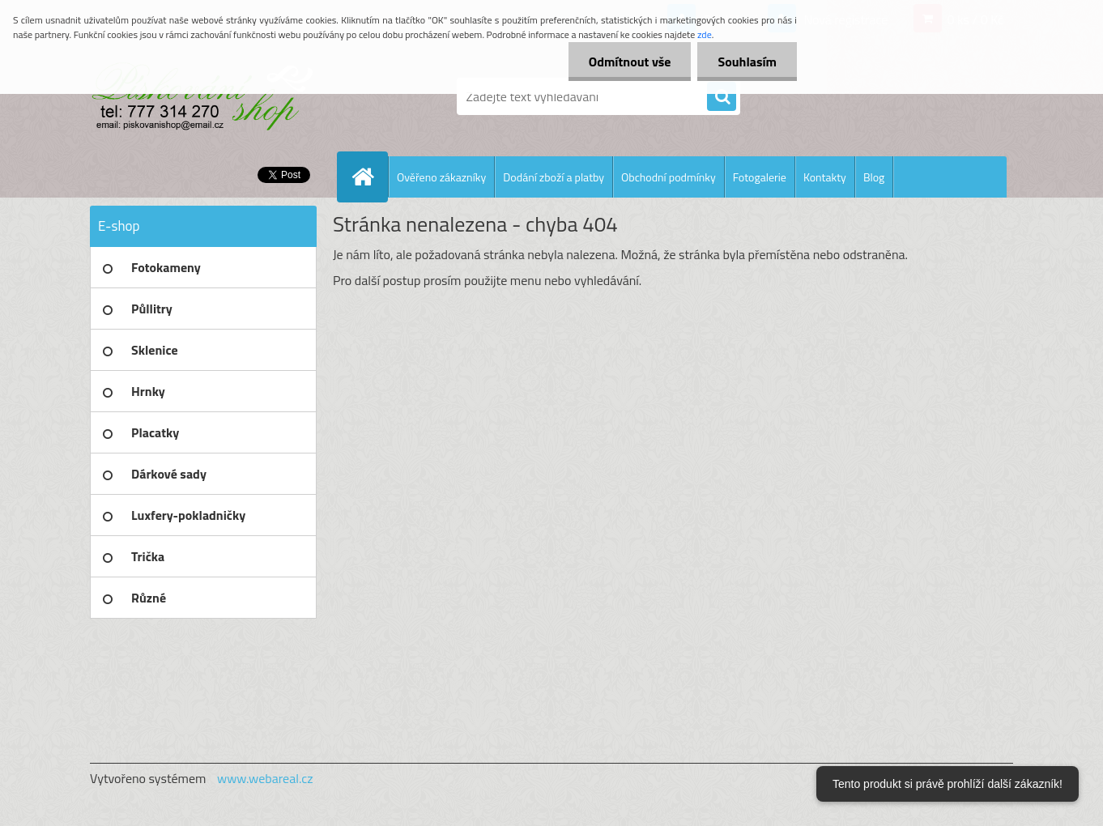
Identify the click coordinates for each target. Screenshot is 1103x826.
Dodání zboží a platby (553, 176)
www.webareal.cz (265, 778)
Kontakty (824, 176)
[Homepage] (369, 176)
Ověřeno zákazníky (441, 176)
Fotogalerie (759, 176)
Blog (873, 176)
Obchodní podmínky (668, 176)
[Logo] (201, 96)
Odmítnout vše (630, 61)
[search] (721, 97)
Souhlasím (747, 61)
